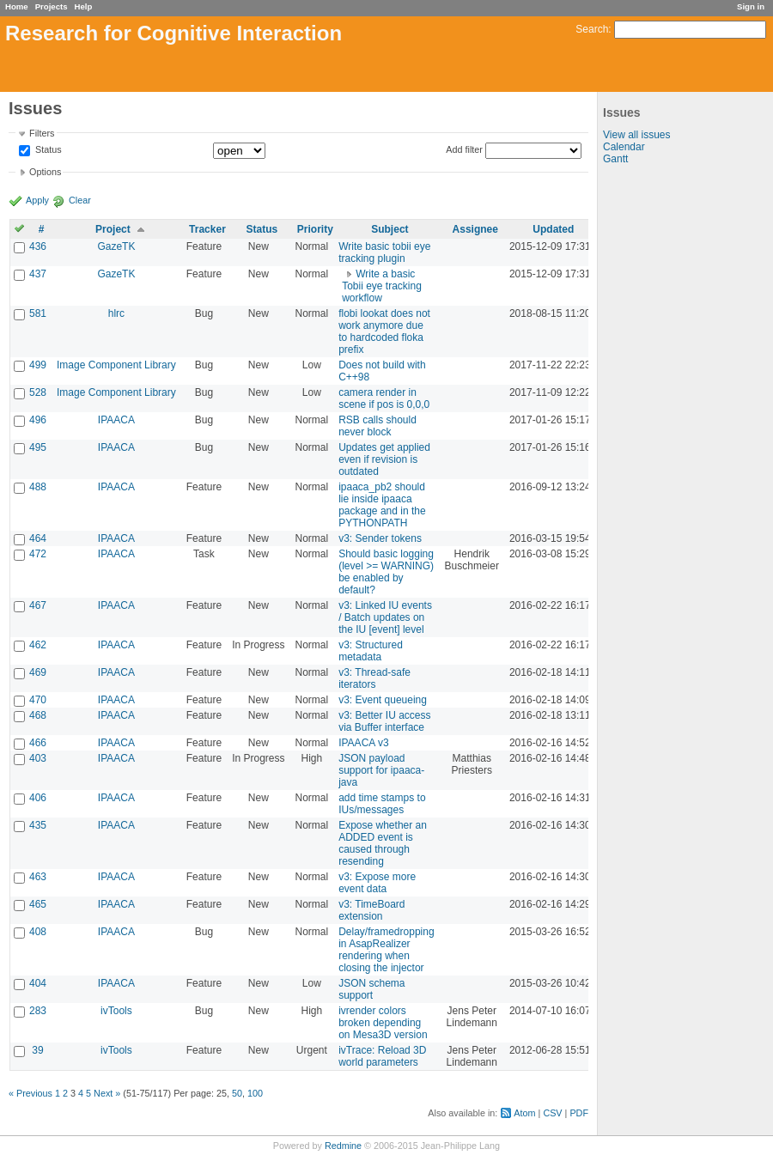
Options (45, 172)
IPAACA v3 (363, 743)
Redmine (343, 1145)
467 (37, 605)
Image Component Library (116, 365)
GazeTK (116, 246)
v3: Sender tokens (380, 538)
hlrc (116, 313)
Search (591, 29)
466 (37, 743)
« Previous (30, 1093)
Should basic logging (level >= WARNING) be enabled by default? (386, 572)
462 (37, 645)
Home (16, 6)
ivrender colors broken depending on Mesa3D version (382, 1023)
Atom (524, 1113)
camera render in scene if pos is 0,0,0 (383, 398)
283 (37, 1011)
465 (37, 904)
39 (37, 1050)
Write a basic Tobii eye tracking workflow (382, 286)
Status (47, 150)
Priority (315, 229)
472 (37, 554)
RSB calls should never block (377, 426)
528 (37, 392)
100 (255, 1093)
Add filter (464, 149)
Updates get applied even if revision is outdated (384, 459)
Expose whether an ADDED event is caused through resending (382, 843)
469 (37, 672)
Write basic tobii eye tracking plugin (384, 252)
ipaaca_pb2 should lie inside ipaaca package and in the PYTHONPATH (381, 505)
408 (37, 932)
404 (37, 983)
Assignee (475, 229)
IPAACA (116, 420)
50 (237, 1093)
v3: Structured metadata (370, 651)
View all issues (636, 135)
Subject (389, 229)
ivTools (116, 1011)
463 (37, 877)
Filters (41, 133)
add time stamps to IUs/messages (381, 804)
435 (37, 825)
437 (37, 274)
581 (37, 313)
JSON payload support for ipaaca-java (381, 770)
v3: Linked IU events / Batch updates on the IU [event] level (385, 617)
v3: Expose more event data (377, 883)
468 (37, 715)
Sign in (750, 6)
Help (84, 6)
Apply (37, 200)
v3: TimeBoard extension (371, 910)
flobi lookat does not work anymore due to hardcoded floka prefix (384, 331)
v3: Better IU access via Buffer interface (384, 721)
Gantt (615, 159)
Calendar (624, 147)
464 (37, 538)
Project (113, 229)
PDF (578, 1113)
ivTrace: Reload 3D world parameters (382, 1056)
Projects (51, 6)
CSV (552, 1113)
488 (37, 487)
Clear (80, 200)
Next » (107, 1093)
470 (37, 700)
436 (37, 246)
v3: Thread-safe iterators (374, 678)
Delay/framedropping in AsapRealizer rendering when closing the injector (386, 950)
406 (37, 798)
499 (37, 365)
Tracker (207, 229)
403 (37, 758)
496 (37, 420)
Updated (553, 229)
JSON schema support (371, 989)
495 (37, 447)
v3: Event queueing (382, 700)
